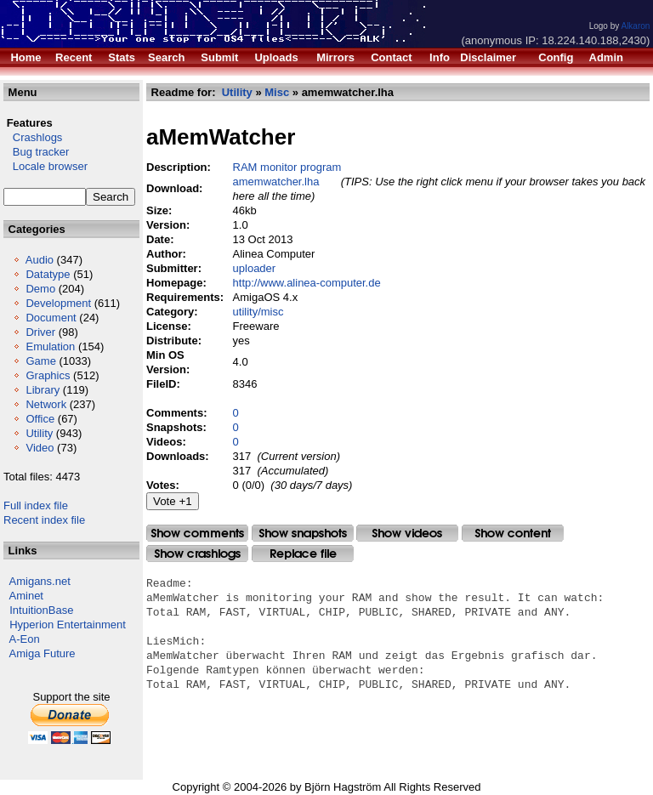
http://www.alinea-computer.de (307, 282)
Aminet (26, 595)
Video (40, 447)
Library (43, 389)
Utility (39, 433)
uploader (254, 268)
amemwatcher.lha (276, 181)
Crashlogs (32, 137)
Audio (40, 259)
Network (46, 404)
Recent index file (44, 520)
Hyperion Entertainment (67, 624)
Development (58, 303)
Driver (40, 332)
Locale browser (45, 166)
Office (40, 418)
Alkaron (635, 26)
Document (51, 317)
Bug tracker (36, 151)
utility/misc (258, 311)
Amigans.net (40, 581)
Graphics (48, 375)
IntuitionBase (41, 610)
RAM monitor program (287, 167)
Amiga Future (42, 653)
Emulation (50, 346)
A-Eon (24, 639)
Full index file (35, 505)
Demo (40, 288)
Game (40, 361)
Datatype (48, 274)
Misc (276, 92)
